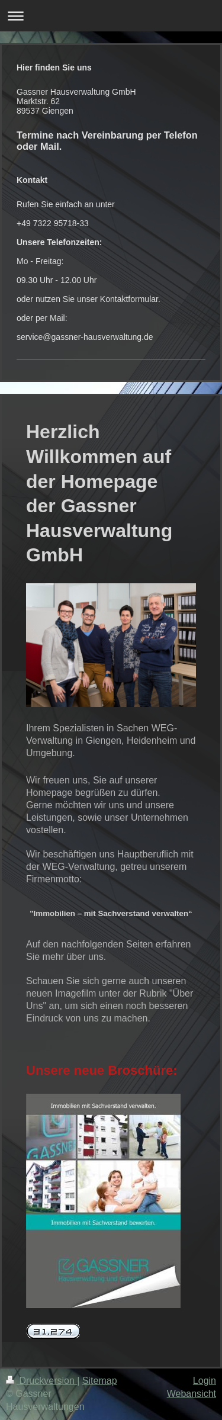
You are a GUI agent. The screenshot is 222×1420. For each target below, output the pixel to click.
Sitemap (99, 1381)
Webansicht (191, 1394)
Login (204, 1381)
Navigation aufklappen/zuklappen (111, 15)
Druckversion (41, 1381)
